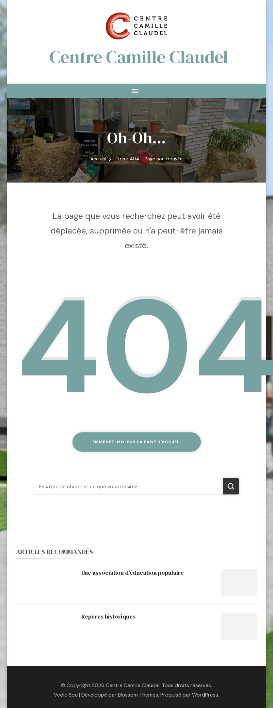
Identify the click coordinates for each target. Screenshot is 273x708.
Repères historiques (108, 616)
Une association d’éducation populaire (132, 573)
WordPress (205, 694)
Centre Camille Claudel (139, 57)
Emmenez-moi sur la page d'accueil (136, 441)
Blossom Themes (138, 694)
